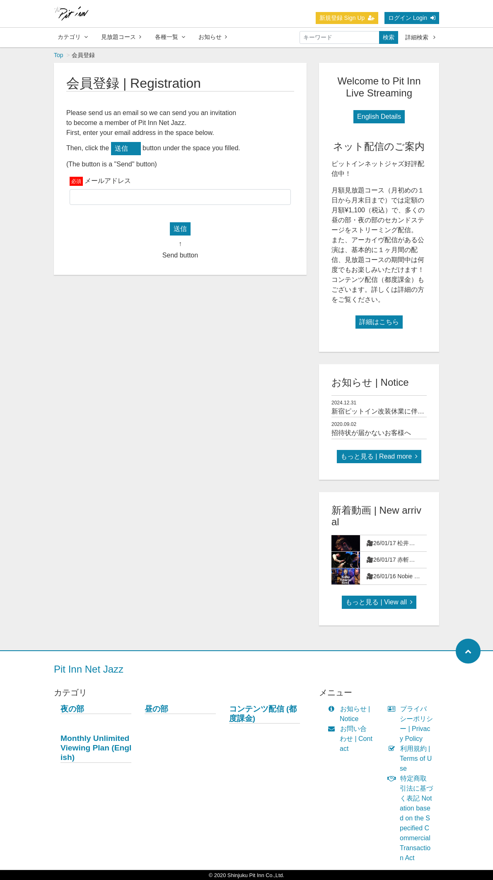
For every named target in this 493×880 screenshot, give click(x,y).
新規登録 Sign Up (347, 17)
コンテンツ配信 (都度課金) (263, 713)
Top (58, 55)
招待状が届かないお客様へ (371, 432)
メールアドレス (108, 180)
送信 (121, 148)
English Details (379, 116)
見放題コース (121, 37)
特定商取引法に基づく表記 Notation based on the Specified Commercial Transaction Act (412, 818)
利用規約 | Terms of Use (412, 758)
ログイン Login (411, 17)
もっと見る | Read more (379, 456)
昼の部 (156, 708)
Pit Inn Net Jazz (88, 669)
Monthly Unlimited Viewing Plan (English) (95, 748)
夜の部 (72, 708)
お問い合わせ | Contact (351, 738)
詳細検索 (420, 37)
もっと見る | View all (379, 602)
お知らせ (212, 37)
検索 (388, 37)
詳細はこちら (379, 321)
